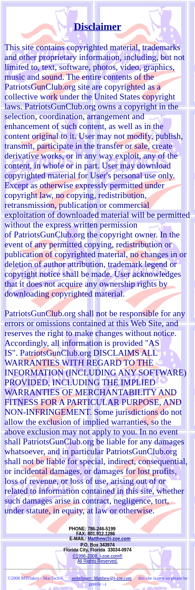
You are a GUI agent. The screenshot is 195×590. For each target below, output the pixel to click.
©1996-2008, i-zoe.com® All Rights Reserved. (97, 559)
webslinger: (83, 578)
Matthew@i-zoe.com (109, 538)
